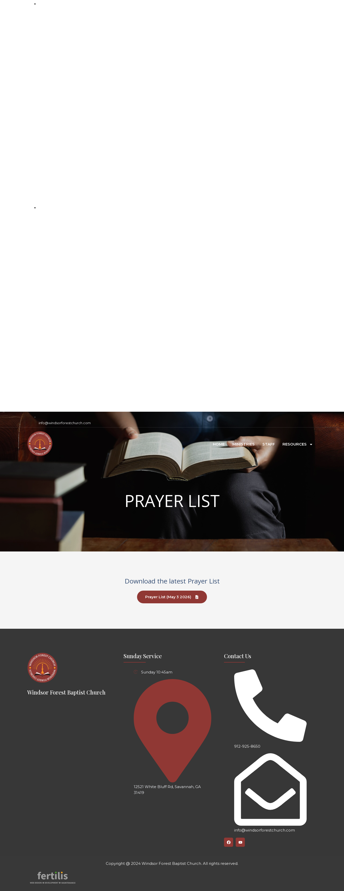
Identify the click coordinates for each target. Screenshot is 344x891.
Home (219, 444)
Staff (268, 444)
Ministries (243, 444)
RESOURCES (297, 444)
